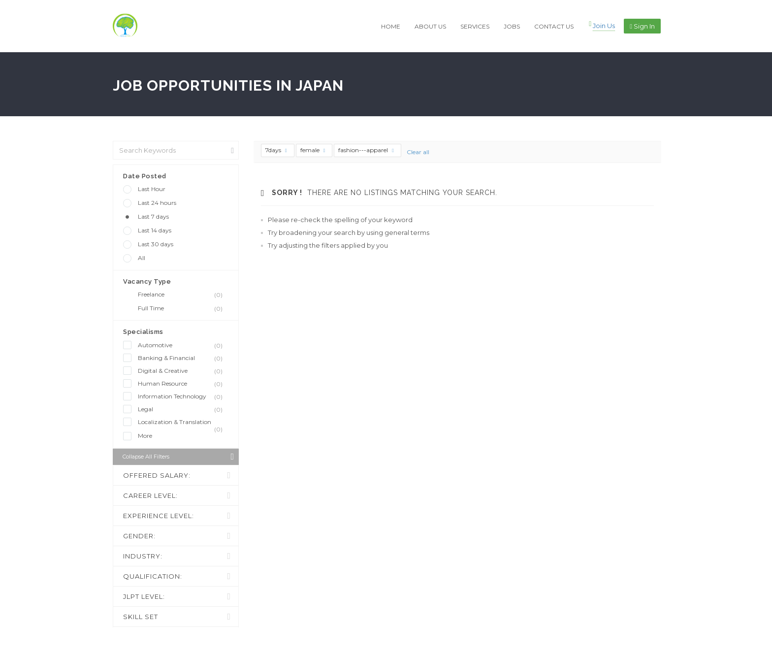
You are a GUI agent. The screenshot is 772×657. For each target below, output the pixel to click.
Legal (183, 409)
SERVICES (474, 26)
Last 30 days (155, 244)
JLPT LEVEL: (144, 596)
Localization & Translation (183, 422)
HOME (390, 26)
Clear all (418, 152)
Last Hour (151, 189)
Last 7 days (153, 216)
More (145, 435)
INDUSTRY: (142, 556)
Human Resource (183, 384)
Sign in (642, 26)
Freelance (183, 294)
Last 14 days (154, 230)
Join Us (604, 26)
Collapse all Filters (178, 456)
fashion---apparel (366, 150)
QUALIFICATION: (152, 576)
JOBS (512, 26)
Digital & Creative (183, 371)
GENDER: (139, 536)
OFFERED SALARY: (157, 475)
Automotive (183, 345)
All (141, 258)
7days (276, 150)
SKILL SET (140, 617)
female (312, 150)
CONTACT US (554, 26)
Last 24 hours (157, 202)
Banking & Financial (183, 358)
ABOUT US (430, 26)
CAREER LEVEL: (150, 495)
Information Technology (183, 396)
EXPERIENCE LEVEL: (158, 516)
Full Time (183, 308)
